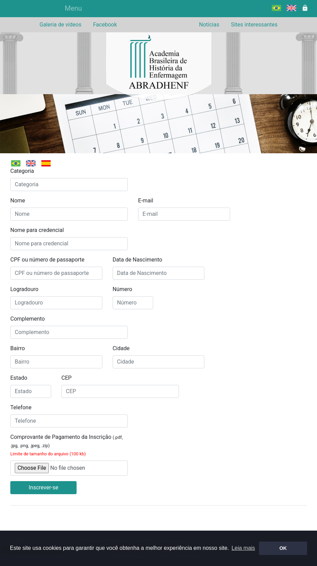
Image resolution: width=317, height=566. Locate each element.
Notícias (209, 24)
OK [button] (283, 548)
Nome (17, 200)
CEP (66, 378)
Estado (18, 378)
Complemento (27, 318)
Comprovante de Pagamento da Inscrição (66, 445)
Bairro (17, 348)
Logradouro (24, 289)
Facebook (105, 24)
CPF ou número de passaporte (47, 259)
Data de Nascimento (137, 259)
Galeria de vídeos (60, 24)
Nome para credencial (37, 230)
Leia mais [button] (243, 548)
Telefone (21, 407)
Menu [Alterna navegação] (73, 8)
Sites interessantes (254, 24)
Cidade (121, 348)
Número (122, 289)
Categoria (22, 171)
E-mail (145, 200)
